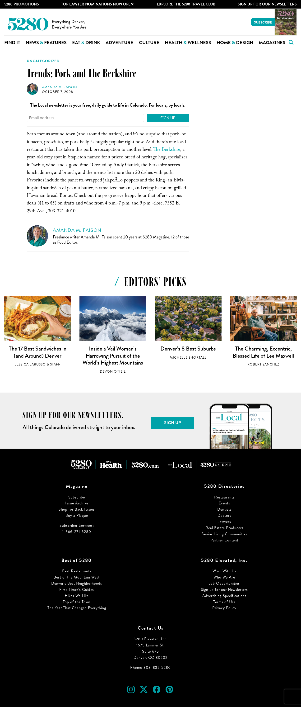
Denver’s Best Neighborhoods (76, 583)
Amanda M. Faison (59, 87)
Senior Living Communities (224, 534)
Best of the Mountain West (77, 577)
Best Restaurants (76, 571)
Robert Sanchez (263, 364)
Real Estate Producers (224, 528)
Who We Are (224, 577)
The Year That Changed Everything (76, 608)
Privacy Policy (224, 608)
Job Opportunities (224, 583)
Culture (149, 42)
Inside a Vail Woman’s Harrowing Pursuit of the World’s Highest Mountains (113, 356)
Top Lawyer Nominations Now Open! (97, 4)
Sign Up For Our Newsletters (267, 4)
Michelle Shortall (188, 357)
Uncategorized (43, 61)
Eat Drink (86, 42)
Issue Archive (76, 503)
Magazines (272, 42)
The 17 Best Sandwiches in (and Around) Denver (37, 352)
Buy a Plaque (76, 515)
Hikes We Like (77, 595)
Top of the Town (76, 602)
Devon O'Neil (113, 371)
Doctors (224, 515)
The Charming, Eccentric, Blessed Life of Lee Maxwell (263, 352)
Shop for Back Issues (77, 509)
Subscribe (263, 22)
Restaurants (224, 497)
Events (224, 503)
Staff (55, 364)
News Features (46, 42)
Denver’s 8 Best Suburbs (188, 349)
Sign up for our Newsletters (224, 589)
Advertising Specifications (224, 595)
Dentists (224, 509)
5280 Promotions (21, 4)
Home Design (235, 42)
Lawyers (224, 521)
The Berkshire (166, 150)
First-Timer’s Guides (76, 589)
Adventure (119, 42)
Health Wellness (188, 42)
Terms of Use (224, 602)
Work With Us (224, 571)
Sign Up (168, 117)
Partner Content (224, 540)
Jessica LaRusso (30, 364)
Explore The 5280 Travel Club (186, 4)
